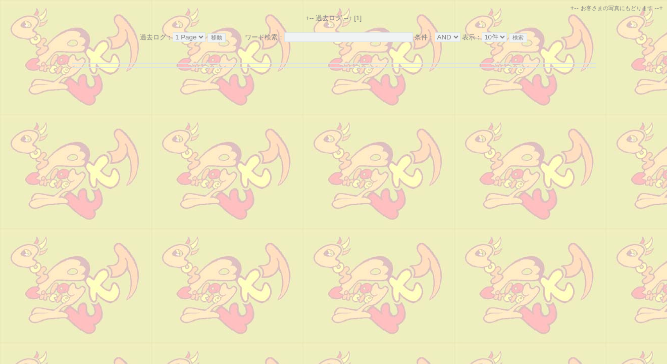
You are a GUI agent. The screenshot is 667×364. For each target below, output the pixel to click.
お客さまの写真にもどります (617, 8)
